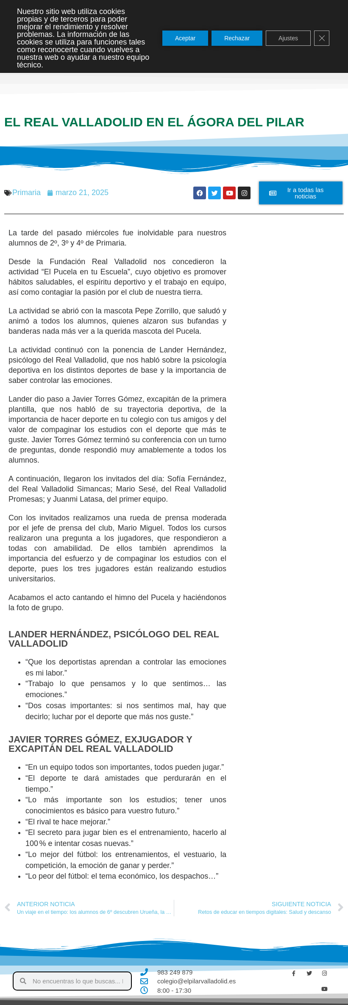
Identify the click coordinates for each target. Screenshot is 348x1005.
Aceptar (185, 38)
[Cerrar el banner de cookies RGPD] (321, 38)
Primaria (26, 192)
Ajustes (288, 38)
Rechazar (237, 38)
